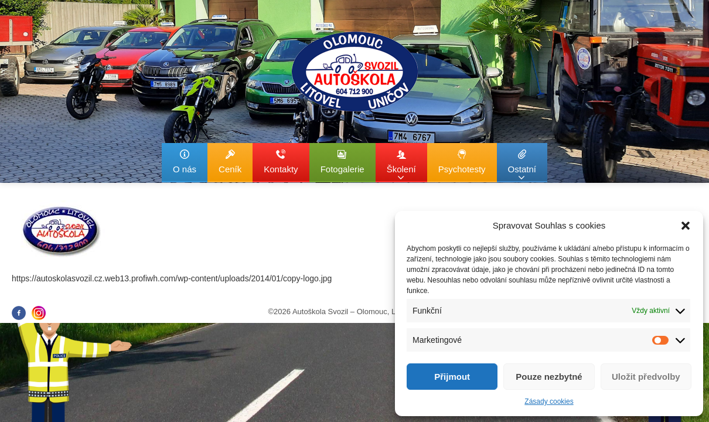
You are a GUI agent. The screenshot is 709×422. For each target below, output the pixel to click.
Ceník (230, 161)
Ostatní (522, 165)
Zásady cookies (548, 401)
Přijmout (452, 377)
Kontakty (281, 161)
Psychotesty (462, 161)
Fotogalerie (342, 161)
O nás (184, 161)
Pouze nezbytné (549, 377)
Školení (401, 165)
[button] (685, 226)
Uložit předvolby (646, 377)
